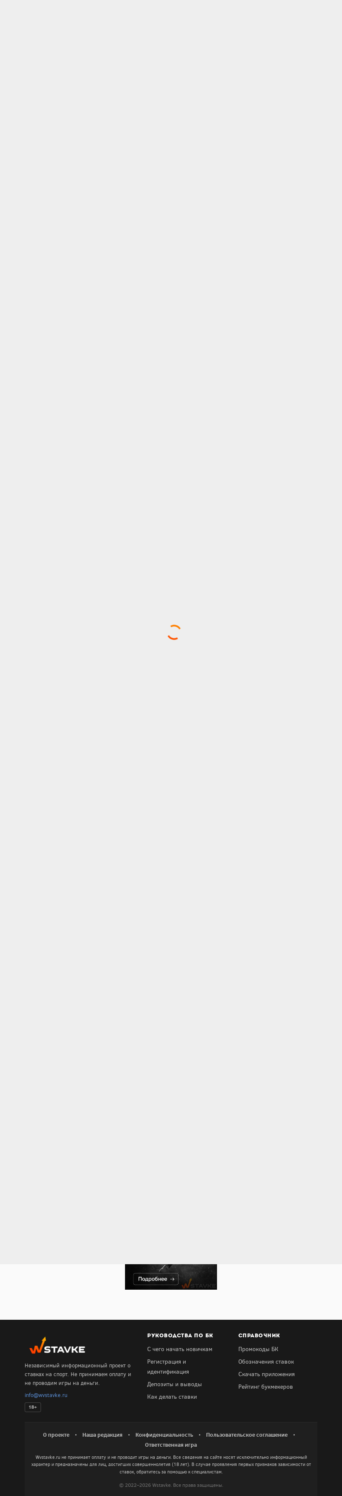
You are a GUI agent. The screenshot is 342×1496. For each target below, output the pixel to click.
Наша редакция (102, 1434)
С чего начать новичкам (179, 1349)
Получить (59, 1112)
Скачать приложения (266, 1374)
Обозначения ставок (266, 1362)
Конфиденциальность (164, 1434)
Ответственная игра (171, 1444)
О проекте (56, 1434)
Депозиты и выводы (174, 1384)
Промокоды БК (258, 1349)
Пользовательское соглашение (247, 1434)
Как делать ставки (172, 1397)
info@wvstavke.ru (46, 1395)
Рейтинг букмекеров (265, 1387)
